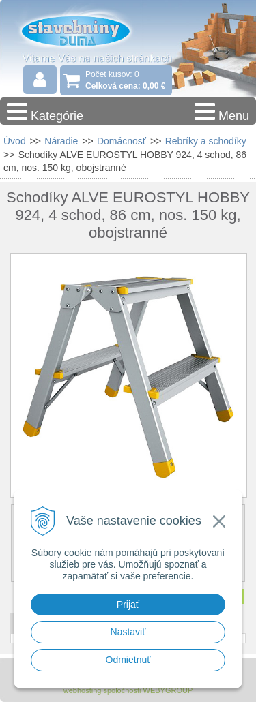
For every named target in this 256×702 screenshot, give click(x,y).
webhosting (82, 690)
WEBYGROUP (168, 690)
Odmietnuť (128, 659)
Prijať (128, 604)
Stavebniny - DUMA (88, 30)
